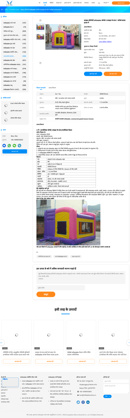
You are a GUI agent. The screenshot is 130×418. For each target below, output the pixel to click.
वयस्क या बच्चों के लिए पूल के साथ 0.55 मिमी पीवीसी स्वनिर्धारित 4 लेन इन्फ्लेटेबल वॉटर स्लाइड (60, 384)
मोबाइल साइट (5, 399)
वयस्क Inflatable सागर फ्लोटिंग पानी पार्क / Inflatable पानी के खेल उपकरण (33, 382)
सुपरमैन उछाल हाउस (16, 111)
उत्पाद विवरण (52, 88)
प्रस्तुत (46, 294)
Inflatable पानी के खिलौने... (15, 73)
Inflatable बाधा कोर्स (15, 77)
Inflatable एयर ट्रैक (15, 48)
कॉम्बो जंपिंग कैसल (16, 118)
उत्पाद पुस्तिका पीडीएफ (105, 42)
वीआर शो (3, 387)
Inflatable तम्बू (15, 85)
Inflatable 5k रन (15, 27)
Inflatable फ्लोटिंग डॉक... (15, 52)
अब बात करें (121, 3)
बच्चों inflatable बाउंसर (61, 256)
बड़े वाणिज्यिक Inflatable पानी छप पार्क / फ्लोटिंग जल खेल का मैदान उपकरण (32, 391)
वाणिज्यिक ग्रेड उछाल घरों (44, 256)
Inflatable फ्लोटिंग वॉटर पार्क (28, 377)
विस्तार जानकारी (41, 88)
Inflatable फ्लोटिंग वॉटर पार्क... (15, 39)
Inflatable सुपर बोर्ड (15, 44)
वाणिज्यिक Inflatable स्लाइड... (15, 64)
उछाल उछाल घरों (76, 256)
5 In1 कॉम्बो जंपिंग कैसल (18, 103)
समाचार (3, 393)
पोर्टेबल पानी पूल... (15, 31)
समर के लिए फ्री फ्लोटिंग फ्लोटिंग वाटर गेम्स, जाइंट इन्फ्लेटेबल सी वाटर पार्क (32, 399)
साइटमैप (3, 396)
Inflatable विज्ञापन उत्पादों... (15, 89)
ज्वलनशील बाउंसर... (15, 56)
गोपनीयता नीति (5, 402)
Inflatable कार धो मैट (15, 81)
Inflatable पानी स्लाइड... (15, 69)
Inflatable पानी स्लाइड (54, 377)
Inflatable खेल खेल (15, 60)
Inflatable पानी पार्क (15, 23)
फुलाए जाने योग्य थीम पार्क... (15, 35)
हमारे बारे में (4, 390)
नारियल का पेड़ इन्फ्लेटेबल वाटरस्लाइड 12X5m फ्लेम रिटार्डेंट (60, 402)
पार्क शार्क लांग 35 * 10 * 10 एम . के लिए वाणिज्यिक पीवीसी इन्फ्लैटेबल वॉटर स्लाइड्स (61, 394)
